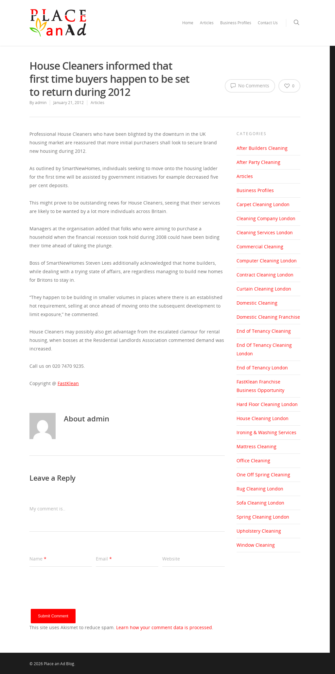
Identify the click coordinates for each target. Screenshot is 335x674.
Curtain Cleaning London (264, 289)
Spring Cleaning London (263, 517)
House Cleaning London (263, 418)
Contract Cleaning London (265, 275)
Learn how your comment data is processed (164, 627)
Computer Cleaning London (267, 260)
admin (40, 102)
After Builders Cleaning (262, 148)
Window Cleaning (256, 545)
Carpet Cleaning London (263, 204)
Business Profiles (235, 23)
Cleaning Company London (266, 218)
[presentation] (79, 596)
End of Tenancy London (262, 367)
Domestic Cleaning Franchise (268, 317)
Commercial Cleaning (260, 246)
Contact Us (268, 23)
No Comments (250, 85)
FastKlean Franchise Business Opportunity (260, 386)
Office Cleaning (253, 460)
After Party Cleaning (258, 162)
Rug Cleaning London (260, 489)
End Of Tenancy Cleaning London (264, 349)
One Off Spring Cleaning (263, 474)
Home (187, 23)
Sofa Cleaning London (260, 503)
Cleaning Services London (265, 232)
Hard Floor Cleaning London (267, 404)
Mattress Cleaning (256, 446)
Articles (207, 23)
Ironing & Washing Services (266, 432)
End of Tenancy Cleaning (264, 331)
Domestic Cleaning (257, 303)
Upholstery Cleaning (259, 531)
